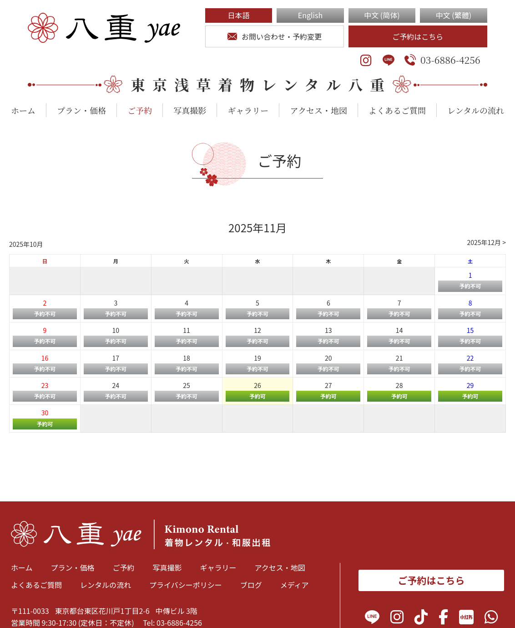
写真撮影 (189, 110)
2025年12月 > (486, 242)
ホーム (23, 110)
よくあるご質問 (397, 110)
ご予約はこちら (417, 36)
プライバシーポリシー (185, 584)
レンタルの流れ (475, 110)
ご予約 (139, 110)
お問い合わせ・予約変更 (274, 36)
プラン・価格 (81, 110)
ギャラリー (247, 110)
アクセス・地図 (318, 110)
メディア (294, 584)
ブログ (251, 584)
